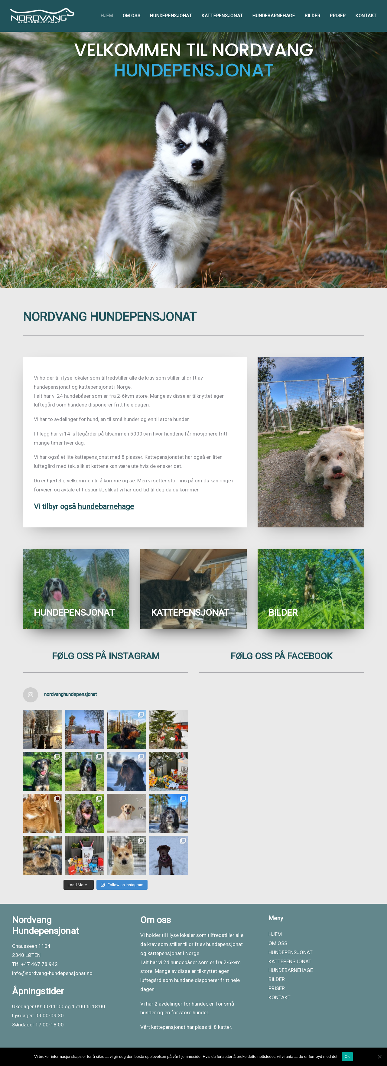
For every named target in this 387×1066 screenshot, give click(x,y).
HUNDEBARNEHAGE (273, 15)
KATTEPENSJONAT (222, 15)
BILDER (312, 15)
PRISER (338, 15)
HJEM (107, 15)
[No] (379, 1057)
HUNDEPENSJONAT (171, 15)
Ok (347, 1056)
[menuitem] (109, 15)
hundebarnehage (106, 506)
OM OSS (132, 15)
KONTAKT (366, 15)
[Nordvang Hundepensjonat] (42, 15)
